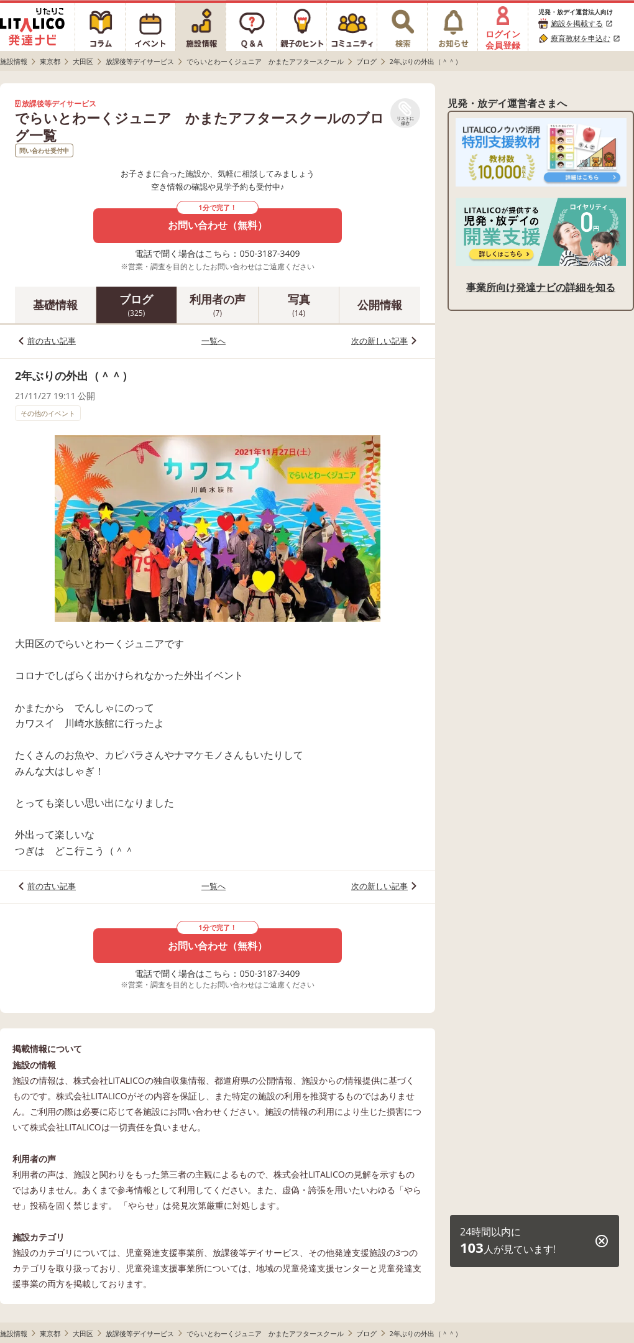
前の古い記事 (51, 340)
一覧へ (213, 340)
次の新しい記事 (379, 340)
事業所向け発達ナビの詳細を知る (540, 287)
